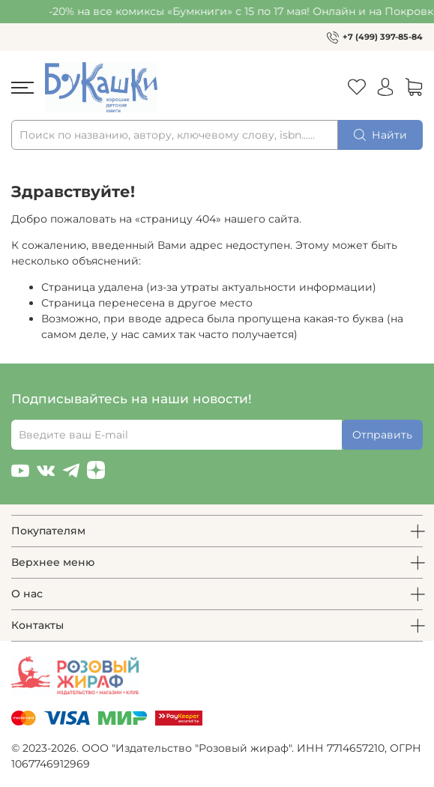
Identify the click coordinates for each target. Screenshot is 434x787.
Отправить (382, 434)
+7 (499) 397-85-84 (383, 36)
